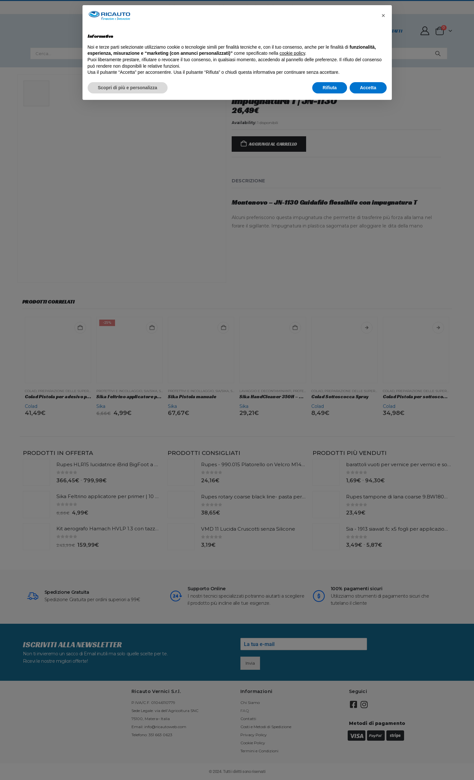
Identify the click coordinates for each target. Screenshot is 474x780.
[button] (383, 15)
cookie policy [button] (292, 53)
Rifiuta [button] (330, 87)
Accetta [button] (368, 87)
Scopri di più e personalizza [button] (127, 87)
